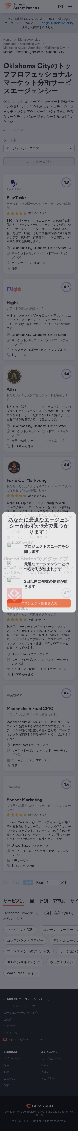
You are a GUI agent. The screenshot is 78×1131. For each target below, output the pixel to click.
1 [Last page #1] (65, 882)
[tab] (13, 901)
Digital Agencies (29, 39)
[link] (60, 6)
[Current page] (52, 882)
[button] (39, 148)
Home (7, 39)
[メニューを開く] (70, 7)
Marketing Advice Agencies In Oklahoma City (34, 47)
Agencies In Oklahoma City (21, 43)
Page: (40, 882)
